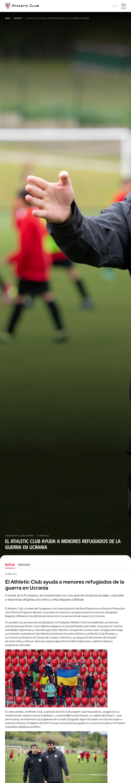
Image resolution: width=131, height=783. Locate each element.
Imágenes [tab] (24, 564)
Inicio (7, 18)
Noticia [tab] (10, 564)
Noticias (18, 18)
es (115, 6)
